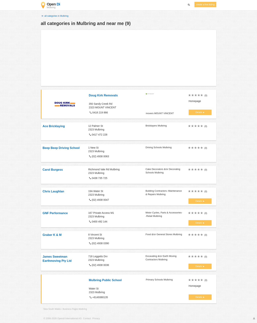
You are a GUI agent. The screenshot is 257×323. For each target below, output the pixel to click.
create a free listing (205, 4)
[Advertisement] (128, 58)
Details (199, 112)
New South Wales (52, 309)
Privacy (96, 318)
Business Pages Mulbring (75, 309)
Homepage (195, 101)
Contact (87, 318)
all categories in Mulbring (55, 16)
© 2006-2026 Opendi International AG (63, 318)
